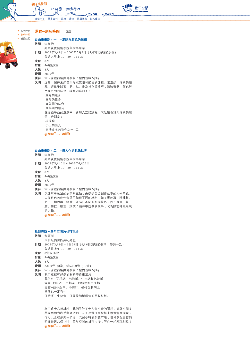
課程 (71, 18)
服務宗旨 (40, 18)
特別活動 (82, 18)
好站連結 (95, 18)
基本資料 (53, 18)
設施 (63, 18)
